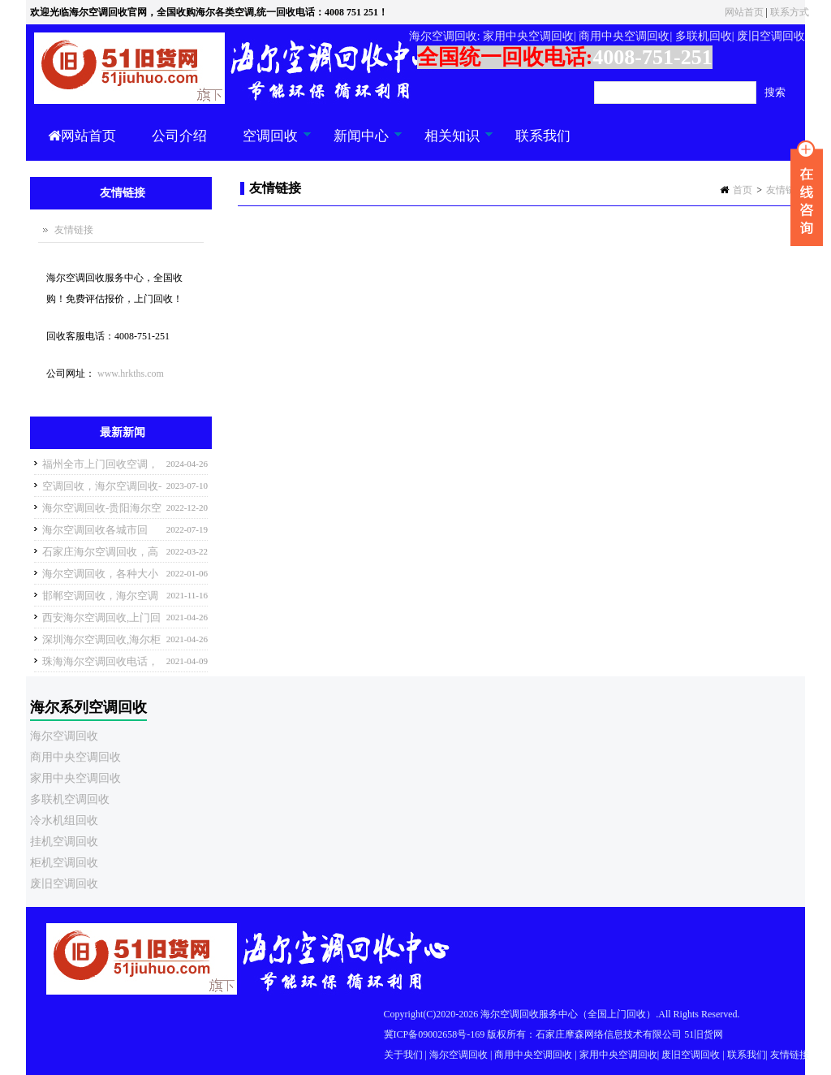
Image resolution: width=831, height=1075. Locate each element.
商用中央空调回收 (75, 757)
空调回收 (268, 144)
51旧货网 (703, 1034)
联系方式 (789, 12)
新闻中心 (359, 144)
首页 (742, 190)
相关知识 (450, 144)
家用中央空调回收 (75, 778)
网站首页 (744, 12)
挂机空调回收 (64, 841)
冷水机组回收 (64, 820)
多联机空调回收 (70, 799)
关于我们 (403, 1054)
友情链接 (785, 190)
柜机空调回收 (64, 863)
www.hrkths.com (130, 373)
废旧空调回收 (64, 884)
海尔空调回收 (64, 736)
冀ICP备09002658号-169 (434, 1034)
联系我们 (543, 136)
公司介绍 (179, 136)
